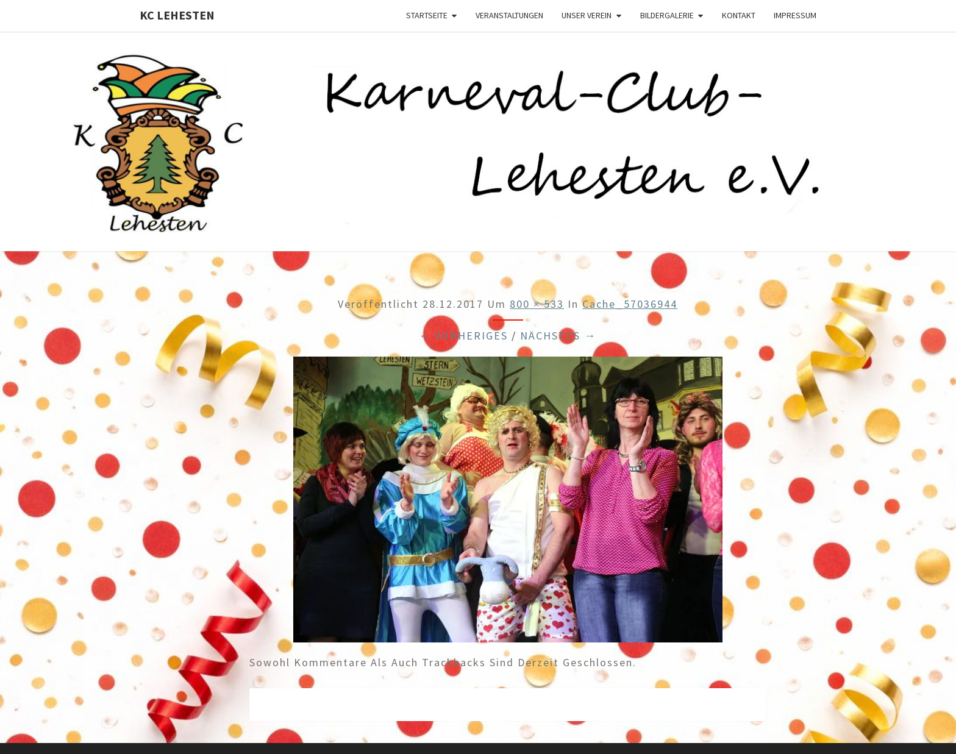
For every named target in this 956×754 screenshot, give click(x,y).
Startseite (427, 15)
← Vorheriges (463, 336)
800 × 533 (537, 304)
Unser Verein (587, 15)
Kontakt (738, 15)
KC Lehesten (177, 15)
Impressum (795, 15)
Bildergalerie (667, 15)
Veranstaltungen (509, 15)
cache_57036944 (629, 304)
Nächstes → (558, 336)
